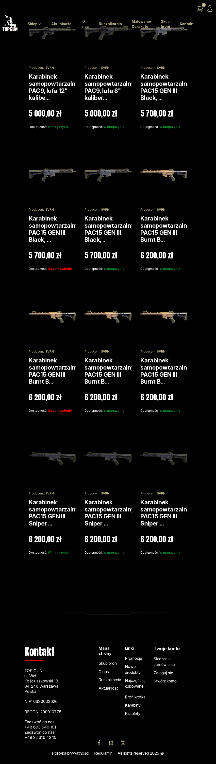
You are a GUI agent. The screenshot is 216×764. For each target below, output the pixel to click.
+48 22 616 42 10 (40, 737)
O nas (104, 671)
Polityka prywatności (70, 753)
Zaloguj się (163, 673)
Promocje (133, 658)
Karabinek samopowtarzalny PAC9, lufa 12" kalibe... (54, 87)
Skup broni (108, 663)
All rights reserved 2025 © (140, 753)
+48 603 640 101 (40, 727)
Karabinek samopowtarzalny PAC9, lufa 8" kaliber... (109, 87)
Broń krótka (135, 697)
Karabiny (133, 705)
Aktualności (109, 688)
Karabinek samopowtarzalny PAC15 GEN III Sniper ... (54, 513)
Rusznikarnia (110, 679)
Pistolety (132, 713)
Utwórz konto (165, 681)
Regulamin (103, 753)
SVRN (49, 67)
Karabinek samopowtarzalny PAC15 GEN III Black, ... (165, 87)
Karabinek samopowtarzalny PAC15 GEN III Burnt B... (165, 229)
